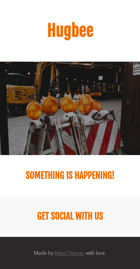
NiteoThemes (69, 253)
